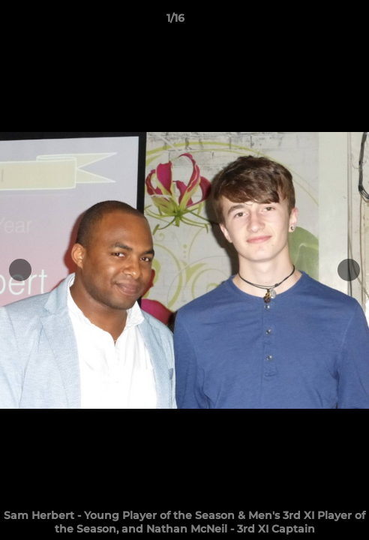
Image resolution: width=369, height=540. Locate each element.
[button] (315, 21)
